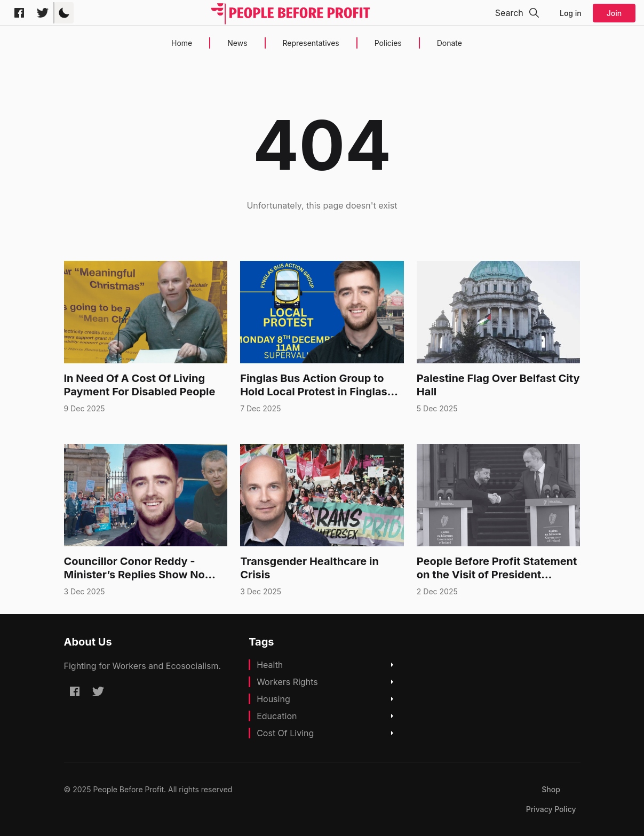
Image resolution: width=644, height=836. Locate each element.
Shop (551, 789)
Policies (388, 42)
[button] (64, 12)
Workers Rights (287, 681)
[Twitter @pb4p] (42, 12)
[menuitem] (551, 789)
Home (181, 42)
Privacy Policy (551, 809)
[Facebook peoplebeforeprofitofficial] (19, 12)
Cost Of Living (285, 733)
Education (277, 716)
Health (270, 664)
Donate (449, 42)
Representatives (311, 42)
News (237, 42)
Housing (273, 699)
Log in (571, 13)
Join (614, 13)
